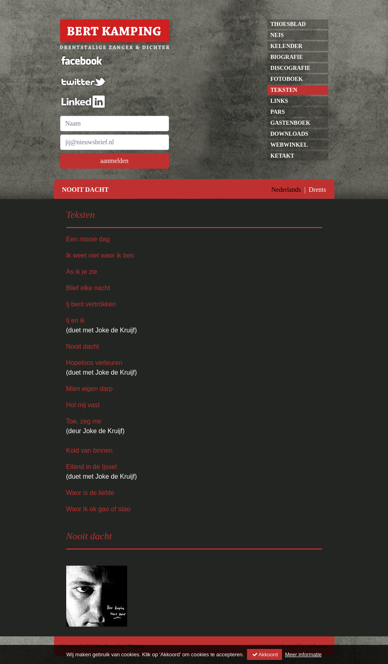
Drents (317, 189)
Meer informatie (303, 654)
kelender (287, 46)
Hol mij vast (83, 404)
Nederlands (286, 189)
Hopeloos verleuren (94, 362)
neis (277, 35)
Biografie (287, 57)
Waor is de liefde (90, 492)
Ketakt (283, 156)
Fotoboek (287, 79)
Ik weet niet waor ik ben (100, 255)
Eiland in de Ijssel (91, 466)
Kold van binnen (89, 450)
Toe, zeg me (84, 421)
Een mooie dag (88, 239)
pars (278, 112)
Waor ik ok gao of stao (98, 509)
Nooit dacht (82, 346)
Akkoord (264, 654)
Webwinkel (289, 145)
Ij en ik (75, 320)
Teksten (284, 90)
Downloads (289, 134)
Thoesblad (288, 24)
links (279, 101)
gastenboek (290, 123)
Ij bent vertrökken (91, 304)
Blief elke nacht (88, 287)
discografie (291, 68)
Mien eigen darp (89, 388)
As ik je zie (81, 271)
